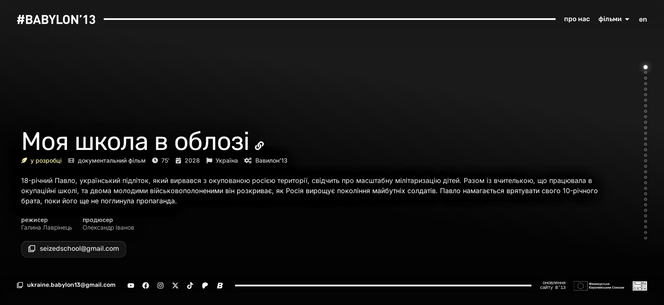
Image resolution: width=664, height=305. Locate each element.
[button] (66, 285)
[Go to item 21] (645, 177)
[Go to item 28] (645, 215)
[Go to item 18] (645, 160)
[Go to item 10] (645, 116)
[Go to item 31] (645, 232)
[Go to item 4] (645, 83)
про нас (577, 19)
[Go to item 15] (645, 144)
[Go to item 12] (645, 127)
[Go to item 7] (645, 100)
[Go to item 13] (645, 133)
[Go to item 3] (645, 78)
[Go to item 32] (645, 238)
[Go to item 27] (645, 210)
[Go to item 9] (645, 111)
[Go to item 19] (645, 166)
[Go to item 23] (645, 188)
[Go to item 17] (645, 155)
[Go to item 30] (645, 226)
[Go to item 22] (645, 182)
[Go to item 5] (645, 89)
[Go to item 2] (645, 72)
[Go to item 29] (645, 221)
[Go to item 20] (645, 171)
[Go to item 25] (645, 199)
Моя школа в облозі (135, 141)
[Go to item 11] (645, 122)
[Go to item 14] (645, 138)
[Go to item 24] (645, 193)
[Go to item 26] (645, 204)
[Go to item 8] (645, 105)
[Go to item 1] (646, 67)
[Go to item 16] (645, 149)
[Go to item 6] (645, 94)
